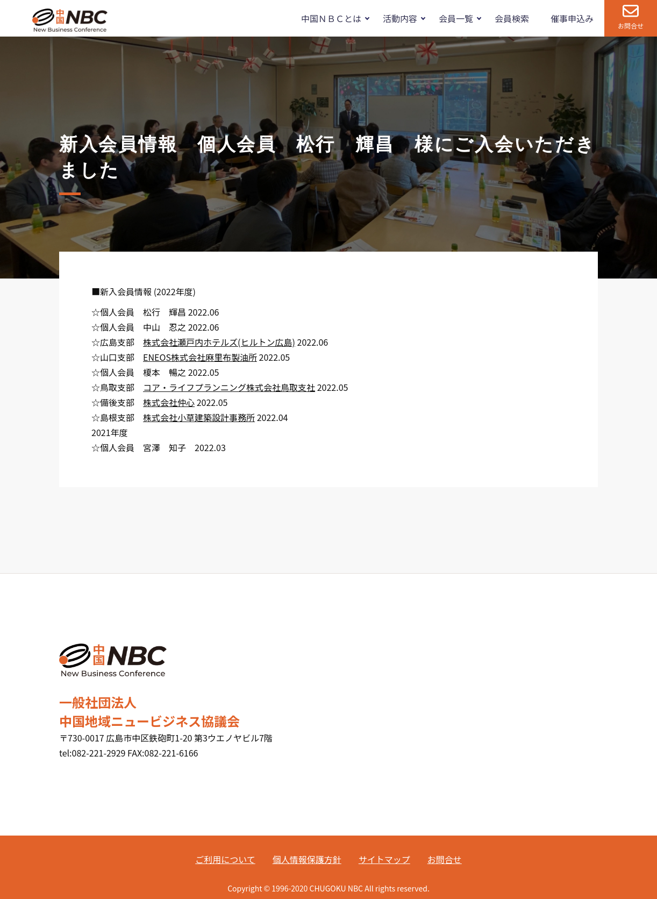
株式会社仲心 (169, 402)
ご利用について (225, 859)
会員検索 (512, 18)
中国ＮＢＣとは (331, 18)
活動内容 (400, 18)
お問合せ (631, 25)
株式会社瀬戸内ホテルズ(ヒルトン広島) (219, 342)
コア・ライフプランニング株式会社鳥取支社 (229, 387)
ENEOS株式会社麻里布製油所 (200, 357)
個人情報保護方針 (307, 859)
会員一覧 (456, 18)
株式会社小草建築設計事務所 (199, 417)
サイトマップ (384, 859)
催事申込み (572, 18)
